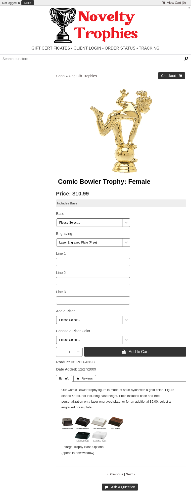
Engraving (64, 234)
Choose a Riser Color (73, 331)
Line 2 (61, 273)
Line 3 (61, 292)
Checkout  (171, 75)
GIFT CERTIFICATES (51, 48)
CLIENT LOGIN (87, 48)
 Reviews (85, 378)
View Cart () (174, 2)
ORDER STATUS (120, 48)
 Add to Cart (135, 352)
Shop (60, 76)
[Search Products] (95, 59)
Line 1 (61, 253)
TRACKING (149, 48)
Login (27, 2)
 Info (64, 378)
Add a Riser (65, 311)
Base (60, 214)
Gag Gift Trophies (83, 76)
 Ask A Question (120, 487)
